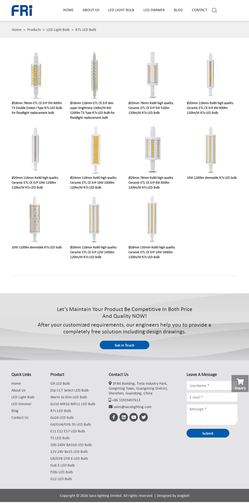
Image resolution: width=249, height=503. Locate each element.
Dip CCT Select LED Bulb (69, 391)
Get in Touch (124, 345)
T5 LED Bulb (59, 439)
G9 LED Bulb (60, 384)
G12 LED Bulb (61, 479)
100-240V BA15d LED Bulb (71, 445)
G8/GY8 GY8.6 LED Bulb (69, 459)
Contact (200, 10)
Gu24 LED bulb (61, 418)
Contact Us (19, 418)
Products (34, 29)
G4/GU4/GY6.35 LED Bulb (70, 425)
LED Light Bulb (122, 10)
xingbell (183, 496)
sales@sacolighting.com (132, 407)
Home (69, 10)
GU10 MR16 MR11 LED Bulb (72, 404)
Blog (178, 10)
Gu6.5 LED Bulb (62, 466)
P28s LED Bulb (61, 473)
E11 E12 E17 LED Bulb (67, 432)
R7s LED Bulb (85, 29)
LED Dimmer (154, 10)
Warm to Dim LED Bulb (68, 398)
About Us (91, 10)
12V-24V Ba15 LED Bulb (69, 452)
